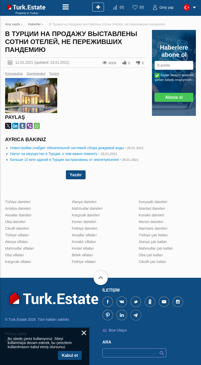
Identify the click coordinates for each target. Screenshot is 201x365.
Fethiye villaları (84, 262)
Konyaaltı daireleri (153, 202)
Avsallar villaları (84, 235)
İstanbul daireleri (152, 208)
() (122, 7)
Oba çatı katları (151, 255)
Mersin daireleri (151, 222)
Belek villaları (82, 255)
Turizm (54, 73)
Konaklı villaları (84, 242)
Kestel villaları (83, 248)
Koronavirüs (14, 73)
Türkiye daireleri (18, 202)
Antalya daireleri (18, 208)
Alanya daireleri (84, 202)
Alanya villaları (16, 242)
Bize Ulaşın (118, 330)
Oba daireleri (15, 222)
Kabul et (70, 355)
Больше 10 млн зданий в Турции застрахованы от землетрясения (64, 160)
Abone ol (174, 97)
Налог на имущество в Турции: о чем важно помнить (54, 154)
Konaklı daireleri (151, 215)
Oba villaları (14, 255)
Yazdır (76, 175)
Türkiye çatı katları (153, 235)
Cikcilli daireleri (17, 228)
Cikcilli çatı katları (152, 262)
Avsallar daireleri (18, 215)
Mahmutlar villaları (19, 248)
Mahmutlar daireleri (87, 208)
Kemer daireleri (84, 222)
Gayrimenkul (36, 73)
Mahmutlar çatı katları (156, 248)
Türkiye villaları (17, 235)
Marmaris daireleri (153, 228)
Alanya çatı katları (153, 242)
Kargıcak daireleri (86, 215)
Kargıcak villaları (18, 262)
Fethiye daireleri (84, 228)
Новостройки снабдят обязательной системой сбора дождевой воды (67, 148)
